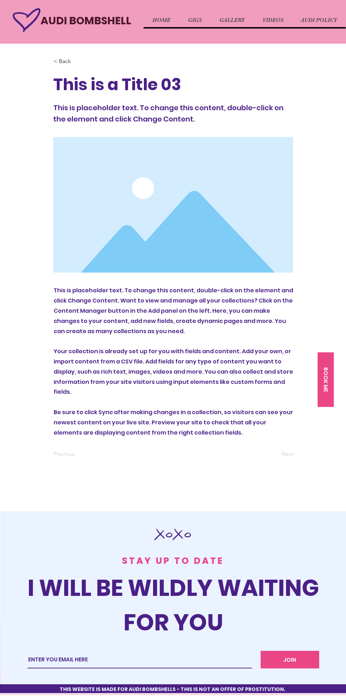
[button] (325, 380)
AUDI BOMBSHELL (86, 20)
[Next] (275, 454)
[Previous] (77, 454)
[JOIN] (290, 659)
